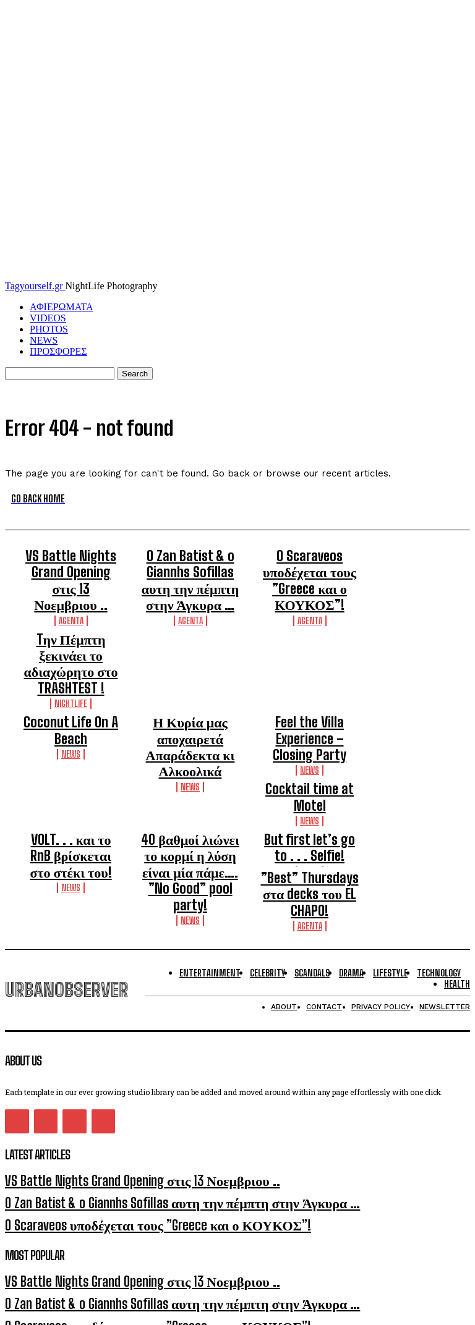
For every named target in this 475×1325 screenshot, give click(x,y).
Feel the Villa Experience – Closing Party (310, 662)
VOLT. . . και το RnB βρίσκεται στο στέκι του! (70, 731)
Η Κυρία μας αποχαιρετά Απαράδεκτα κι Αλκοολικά (190, 667)
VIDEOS (48, 318)
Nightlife (70, 640)
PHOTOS (49, 329)
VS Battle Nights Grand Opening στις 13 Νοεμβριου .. (70, 565)
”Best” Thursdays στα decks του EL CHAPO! (310, 759)
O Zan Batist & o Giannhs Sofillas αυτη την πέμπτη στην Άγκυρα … (190, 565)
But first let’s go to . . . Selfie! (310, 731)
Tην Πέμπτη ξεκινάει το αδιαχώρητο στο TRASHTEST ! (71, 616)
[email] (57, 1204)
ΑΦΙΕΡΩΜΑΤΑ (61, 307)
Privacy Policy (123, 1257)
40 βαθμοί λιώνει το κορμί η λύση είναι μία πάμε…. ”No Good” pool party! (190, 742)
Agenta (71, 588)
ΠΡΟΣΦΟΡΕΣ (58, 351)
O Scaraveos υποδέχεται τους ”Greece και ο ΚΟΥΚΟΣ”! (310, 565)
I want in (237, 1232)
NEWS (44, 340)
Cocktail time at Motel (309, 696)
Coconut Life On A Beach (71, 656)
